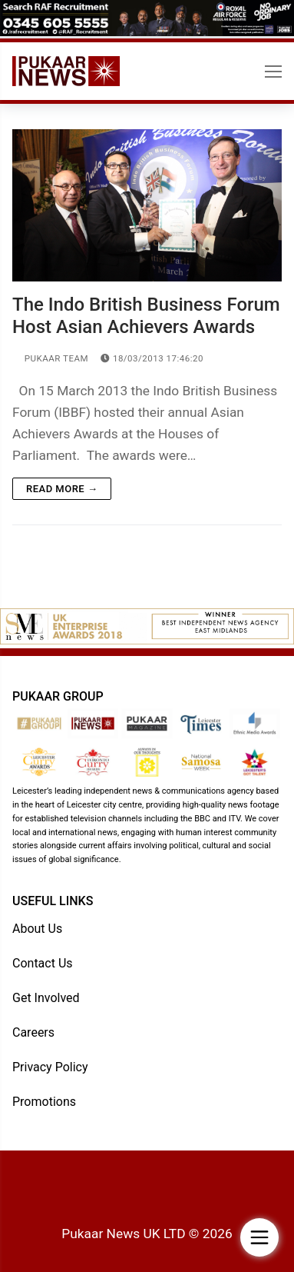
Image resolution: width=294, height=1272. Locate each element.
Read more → (61, 488)
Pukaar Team (50, 358)
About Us (37, 928)
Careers (33, 1032)
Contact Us (42, 963)
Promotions (44, 1101)
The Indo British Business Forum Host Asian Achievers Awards (146, 316)
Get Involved (46, 998)
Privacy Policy (50, 1067)
